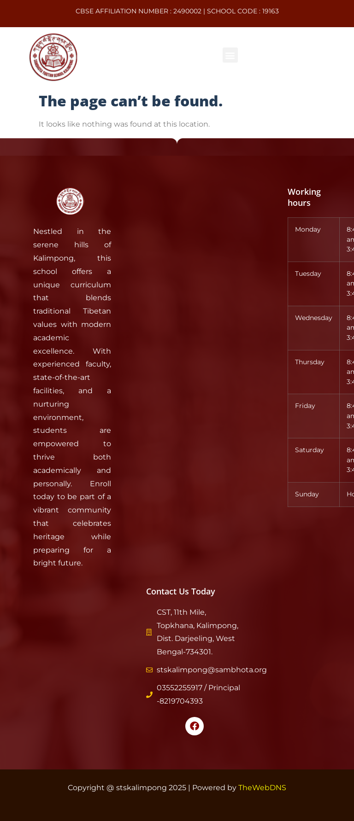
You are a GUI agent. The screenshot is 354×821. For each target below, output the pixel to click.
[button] (230, 55)
